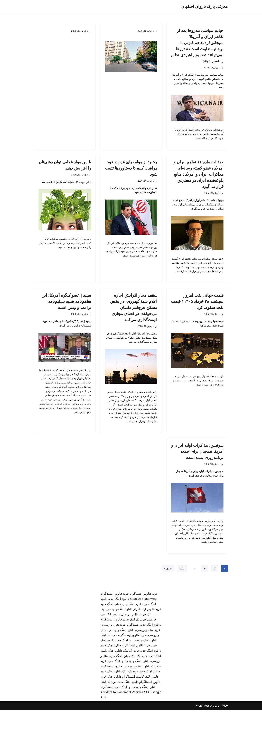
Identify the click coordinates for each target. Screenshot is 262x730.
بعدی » (167, 588)
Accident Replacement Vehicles (121, 712)
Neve (224, 725)
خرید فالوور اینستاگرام (144, 613)
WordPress (203, 725)
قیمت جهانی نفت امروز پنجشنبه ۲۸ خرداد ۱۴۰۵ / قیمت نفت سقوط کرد (197, 312)
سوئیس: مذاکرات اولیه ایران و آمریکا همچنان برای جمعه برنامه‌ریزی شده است (197, 467)
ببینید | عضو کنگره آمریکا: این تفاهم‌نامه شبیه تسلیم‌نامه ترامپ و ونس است (66, 312)
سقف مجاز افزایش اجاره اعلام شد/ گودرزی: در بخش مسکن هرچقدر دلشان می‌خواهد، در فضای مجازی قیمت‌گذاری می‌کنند (133, 318)
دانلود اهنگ (115, 670)
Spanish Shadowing (143, 618)
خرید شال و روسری (133, 634)
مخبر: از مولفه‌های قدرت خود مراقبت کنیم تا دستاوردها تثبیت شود (131, 171)
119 (182, 588)
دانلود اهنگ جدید (118, 618)
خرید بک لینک (138, 639)
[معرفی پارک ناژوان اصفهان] (204, 6)
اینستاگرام (133, 644)
